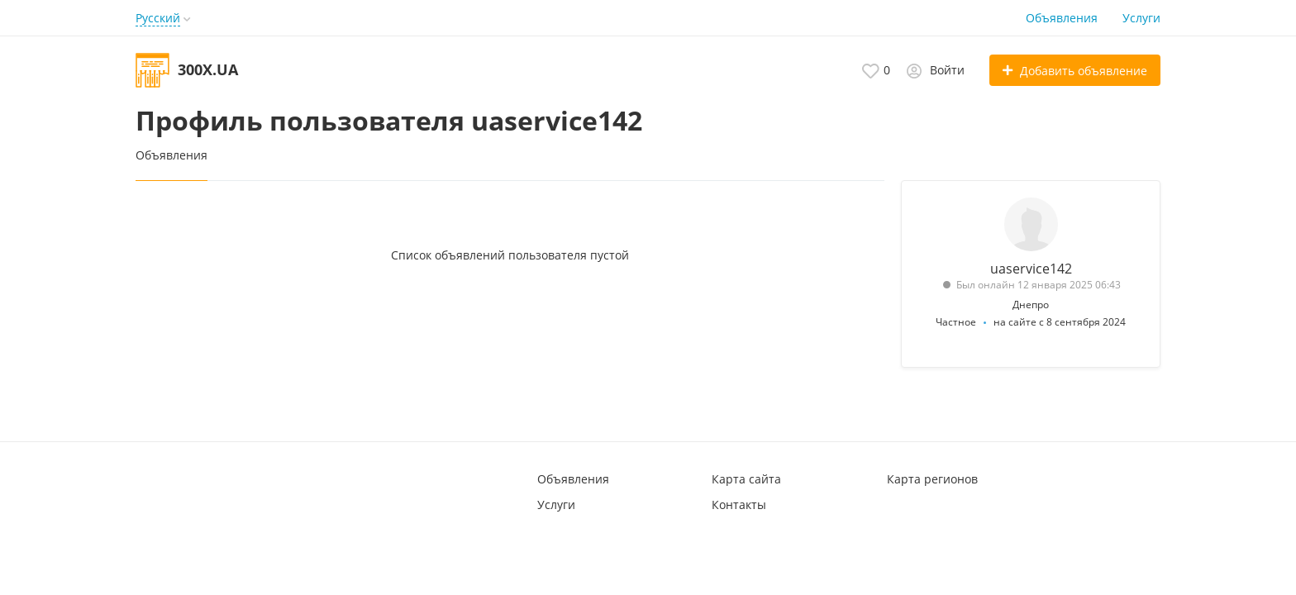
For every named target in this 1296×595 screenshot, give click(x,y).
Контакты (739, 504)
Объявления (1062, 18)
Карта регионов (932, 479)
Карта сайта (746, 479)
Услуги (1141, 18)
